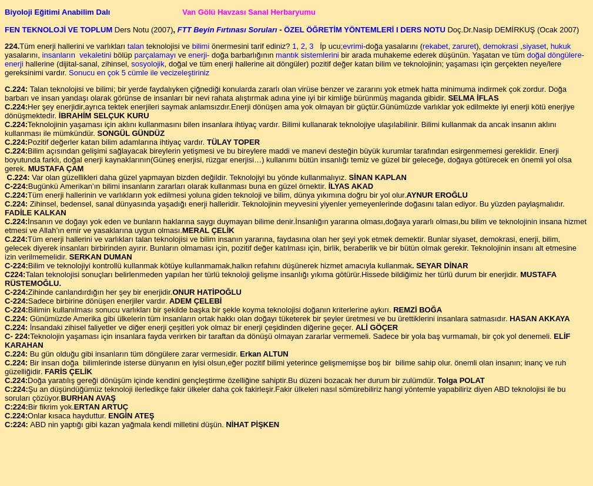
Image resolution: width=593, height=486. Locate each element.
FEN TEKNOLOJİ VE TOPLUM (60, 29)
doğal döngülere (554, 55)
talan (136, 46)
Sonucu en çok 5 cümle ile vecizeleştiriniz (139, 72)
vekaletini (95, 55)
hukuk (561, 46)
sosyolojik (147, 63)
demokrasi (500, 46)
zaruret (464, 46)
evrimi (353, 46)
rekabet (435, 46)
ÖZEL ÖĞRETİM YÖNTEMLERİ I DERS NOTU (363, 29)
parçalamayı (155, 55)
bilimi (202, 46)
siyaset (534, 46)
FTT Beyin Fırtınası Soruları (227, 29)
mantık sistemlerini (307, 55)
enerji (197, 55)
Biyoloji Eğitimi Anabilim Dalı (58, 12)
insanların (58, 55)
